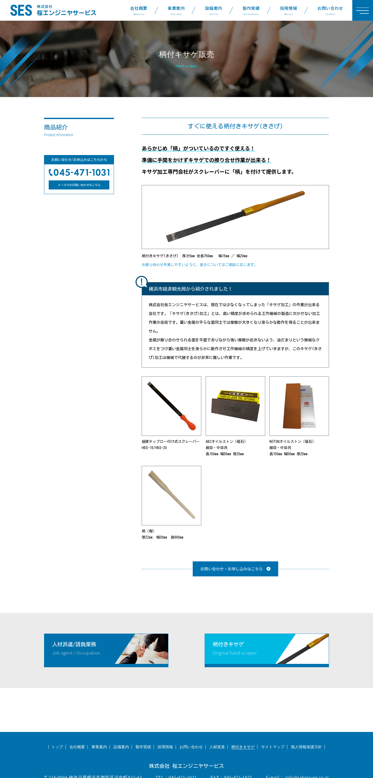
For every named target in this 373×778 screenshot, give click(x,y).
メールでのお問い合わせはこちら (79, 185)
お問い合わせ (330, 10)
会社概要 (138, 10)
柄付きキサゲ (243, 747)
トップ (57, 747)
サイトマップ (272, 747)
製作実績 (251, 10)
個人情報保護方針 (306, 747)
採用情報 (288, 10)
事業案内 (176, 10)
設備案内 (213, 10)
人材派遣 (217, 747)
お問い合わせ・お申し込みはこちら (231, 569)
